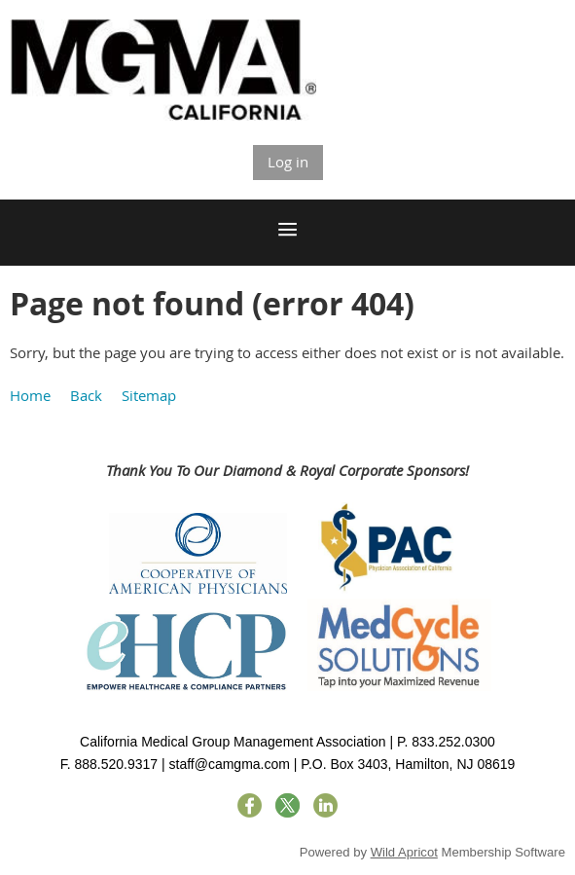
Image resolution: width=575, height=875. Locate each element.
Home (30, 395)
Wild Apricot (404, 852)
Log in (288, 161)
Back (86, 395)
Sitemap (149, 395)
